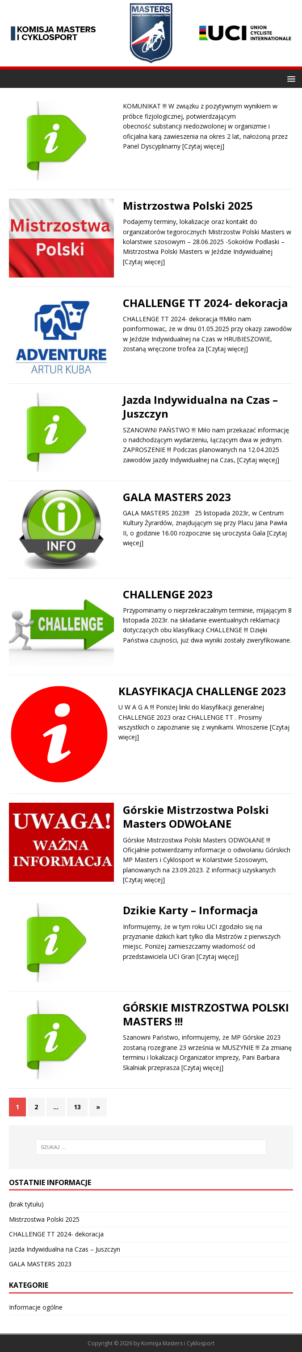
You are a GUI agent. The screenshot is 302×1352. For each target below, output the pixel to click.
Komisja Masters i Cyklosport (177, 1343)
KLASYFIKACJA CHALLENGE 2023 (202, 691)
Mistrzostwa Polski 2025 (188, 205)
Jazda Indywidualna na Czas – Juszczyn (200, 406)
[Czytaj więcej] (203, 146)
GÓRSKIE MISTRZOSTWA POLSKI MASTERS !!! (206, 1014)
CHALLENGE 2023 (168, 594)
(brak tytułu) (26, 1204)
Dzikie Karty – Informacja (190, 910)
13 (77, 1107)
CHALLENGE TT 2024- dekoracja (205, 302)
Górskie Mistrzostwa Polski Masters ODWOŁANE (196, 816)
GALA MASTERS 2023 (177, 496)
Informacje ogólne (36, 1307)
